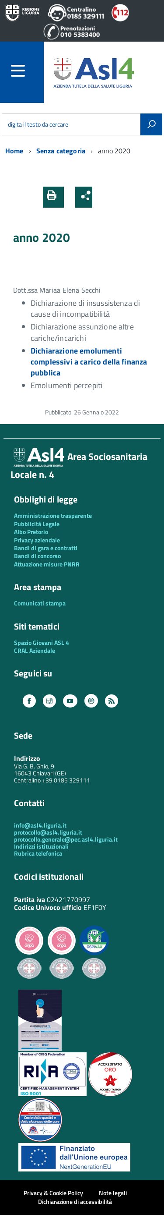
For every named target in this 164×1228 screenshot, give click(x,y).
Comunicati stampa (40, 603)
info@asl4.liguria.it (40, 825)
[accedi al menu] (27, 70)
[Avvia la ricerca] (151, 124)
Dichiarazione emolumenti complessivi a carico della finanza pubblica (89, 362)
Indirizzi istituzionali (41, 846)
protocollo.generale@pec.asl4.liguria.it (66, 839)
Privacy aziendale (37, 540)
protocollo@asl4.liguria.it (48, 832)
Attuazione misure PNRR (47, 564)
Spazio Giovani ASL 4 (41, 642)
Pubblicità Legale (36, 523)
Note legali (113, 1192)
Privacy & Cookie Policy (53, 1192)
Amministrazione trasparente (53, 515)
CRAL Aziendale (34, 650)
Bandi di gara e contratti (45, 547)
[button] (102, 197)
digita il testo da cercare (38, 124)
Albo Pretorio (31, 531)
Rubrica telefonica (38, 853)
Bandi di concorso (37, 555)
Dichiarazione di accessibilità (75, 1201)
